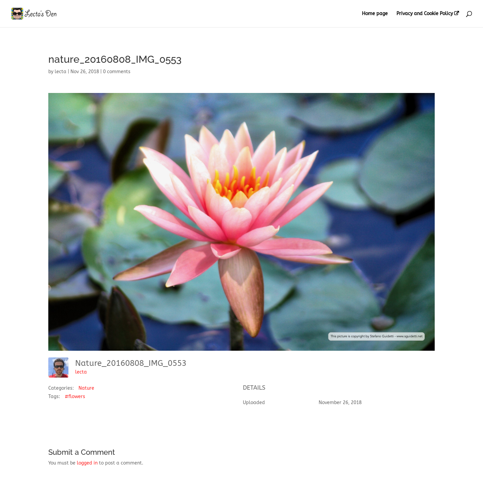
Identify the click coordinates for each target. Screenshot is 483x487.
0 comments (116, 72)
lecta (60, 72)
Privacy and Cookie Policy (424, 13)
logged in (87, 463)
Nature (86, 388)
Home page (375, 13)
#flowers (75, 396)
